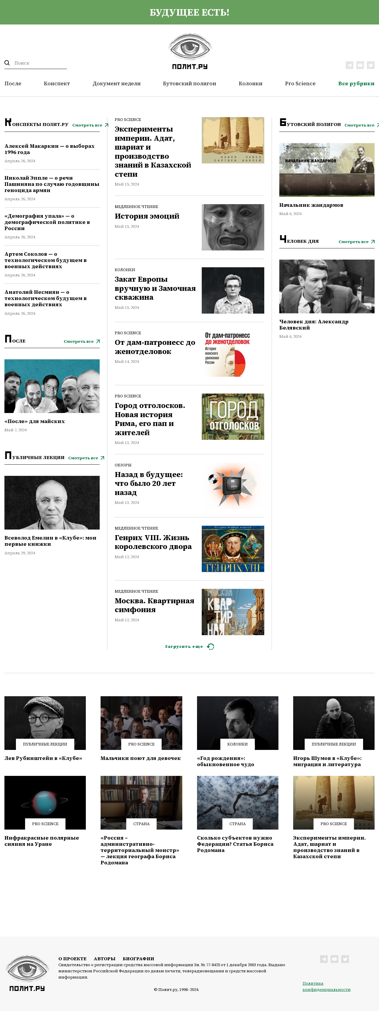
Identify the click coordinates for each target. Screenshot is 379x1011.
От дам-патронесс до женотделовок (155, 347)
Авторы (104, 958)
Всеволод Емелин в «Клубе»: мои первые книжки (50, 541)
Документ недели (117, 83)
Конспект (57, 83)
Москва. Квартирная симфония (154, 606)
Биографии (138, 958)
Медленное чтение (136, 206)
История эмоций (147, 216)
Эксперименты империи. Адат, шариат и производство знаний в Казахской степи (153, 152)
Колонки (250, 83)
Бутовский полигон (189, 83)
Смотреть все (87, 125)
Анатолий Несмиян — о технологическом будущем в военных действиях (45, 298)
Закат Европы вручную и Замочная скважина (155, 288)
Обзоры (123, 465)
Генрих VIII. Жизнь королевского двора (153, 542)
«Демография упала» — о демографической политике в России (47, 222)
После (12, 83)
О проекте (72, 958)
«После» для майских (34, 421)
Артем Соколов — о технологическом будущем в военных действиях (45, 260)
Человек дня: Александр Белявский (314, 325)
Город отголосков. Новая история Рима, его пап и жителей (150, 419)
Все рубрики (356, 83)
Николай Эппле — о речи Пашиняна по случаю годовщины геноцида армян (51, 184)
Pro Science (300, 83)
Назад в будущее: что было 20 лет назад (149, 483)
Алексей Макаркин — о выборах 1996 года (49, 149)
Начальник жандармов (311, 205)
